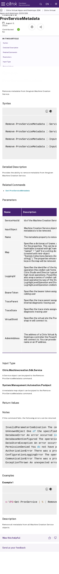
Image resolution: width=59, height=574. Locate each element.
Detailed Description (12, 47)
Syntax (7, 43)
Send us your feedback (14, 547)
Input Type (8, 61)
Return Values (10, 66)
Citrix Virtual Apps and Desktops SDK (23, 10)
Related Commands (11, 52)
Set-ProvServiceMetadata (18, 191)
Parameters (9, 57)
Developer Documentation (24, 4)
